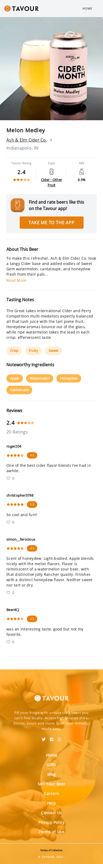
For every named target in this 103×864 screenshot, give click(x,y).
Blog (51, 774)
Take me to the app (51, 223)
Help (51, 803)
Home (87, 8)
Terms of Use (51, 831)
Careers (51, 793)
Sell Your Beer (51, 783)
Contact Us (51, 812)
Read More (16, 280)
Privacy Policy (51, 822)
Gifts (51, 764)
